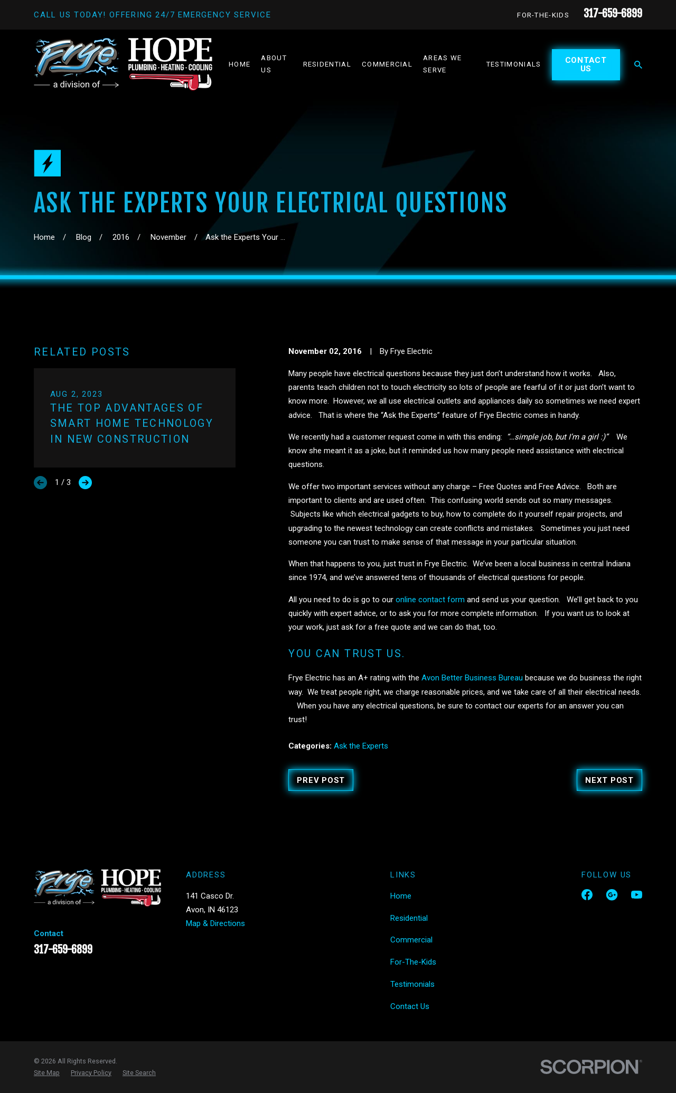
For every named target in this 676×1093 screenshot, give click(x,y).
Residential (409, 918)
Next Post (609, 780)
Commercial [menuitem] (387, 64)
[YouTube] (636, 894)
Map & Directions (215, 923)
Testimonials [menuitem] (513, 64)
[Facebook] (587, 894)
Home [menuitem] (239, 64)
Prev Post (321, 780)
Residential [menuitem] (327, 64)
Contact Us (586, 64)
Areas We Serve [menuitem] (442, 64)
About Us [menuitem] (274, 64)
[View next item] (85, 482)
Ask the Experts (361, 746)
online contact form (430, 599)
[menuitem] (47, 1073)
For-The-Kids (543, 15)
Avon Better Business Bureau (472, 678)
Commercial (411, 940)
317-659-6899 (613, 13)
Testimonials (412, 984)
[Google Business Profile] (611, 894)
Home (400, 896)
